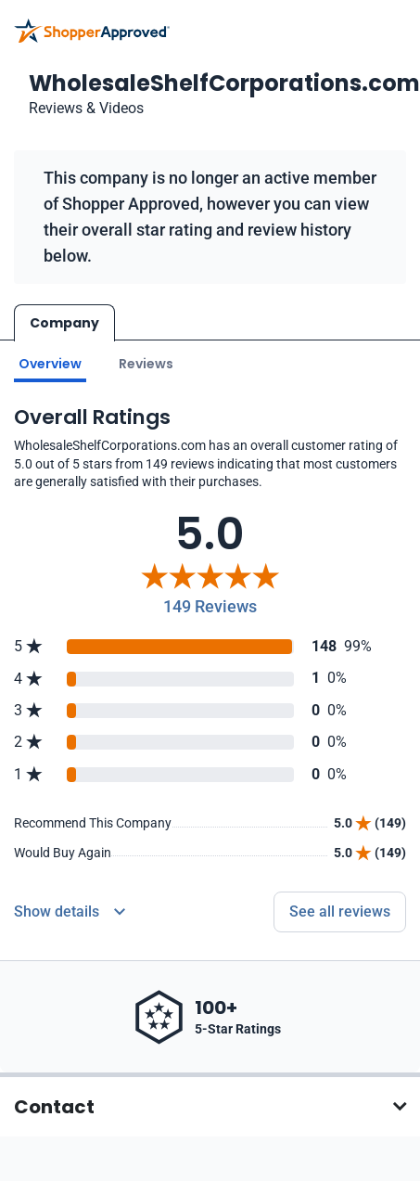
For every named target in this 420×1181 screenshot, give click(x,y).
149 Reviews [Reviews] (210, 606)
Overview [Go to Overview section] (50, 363)
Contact (54, 1107)
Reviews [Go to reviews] (146, 363)
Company (64, 323)
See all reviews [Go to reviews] (339, 911)
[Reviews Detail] (69, 912)
